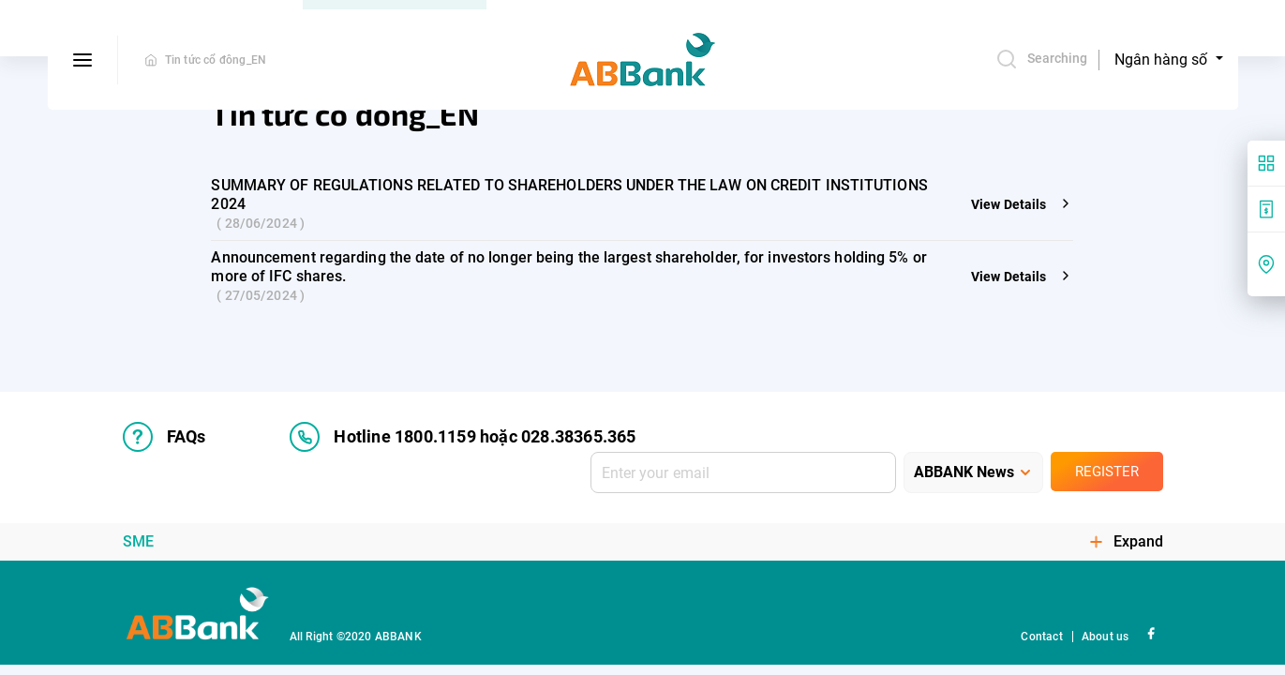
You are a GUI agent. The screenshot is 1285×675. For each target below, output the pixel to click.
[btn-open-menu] (83, 60)
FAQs (164, 437)
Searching (1041, 59)
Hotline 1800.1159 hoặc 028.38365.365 (462, 437)
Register (1107, 471)
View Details (1022, 204)
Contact (1041, 636)
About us (1105, 636)
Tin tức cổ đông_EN (216, 60)
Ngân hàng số (1162, 59)
